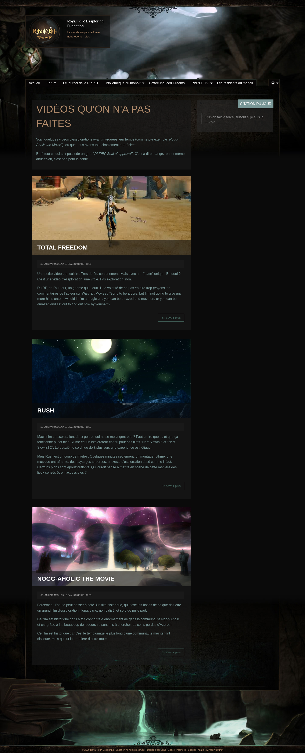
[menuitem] (34, 83)
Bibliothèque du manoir (123, 83)
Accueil (34, 83)
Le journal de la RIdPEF (81, 83)
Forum (51, 83)
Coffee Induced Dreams (167, 83)
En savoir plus (172, 319)
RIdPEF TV (200, 83)
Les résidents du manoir (235, 83)
